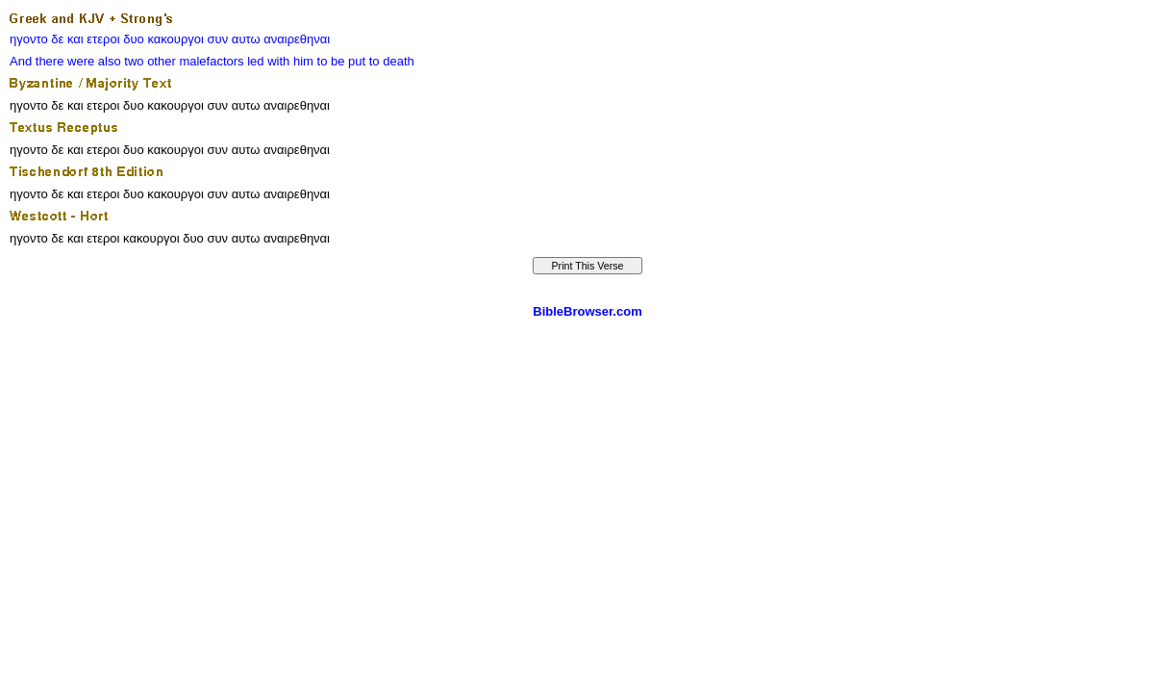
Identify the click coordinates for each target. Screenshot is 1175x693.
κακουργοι (175, 39)
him (303, 61)
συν (218, 39)
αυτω (246, 39)
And (21, 61)
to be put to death (365, 61)
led (255, 61)
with (278, 61)
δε (57, 39)
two (133, 61)
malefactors (211, 61)
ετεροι (103, 39)
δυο (133, 39)
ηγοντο (29, 39)
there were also (78, 61)
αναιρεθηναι (296, 39)
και (75, 39)
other (161, 61)
